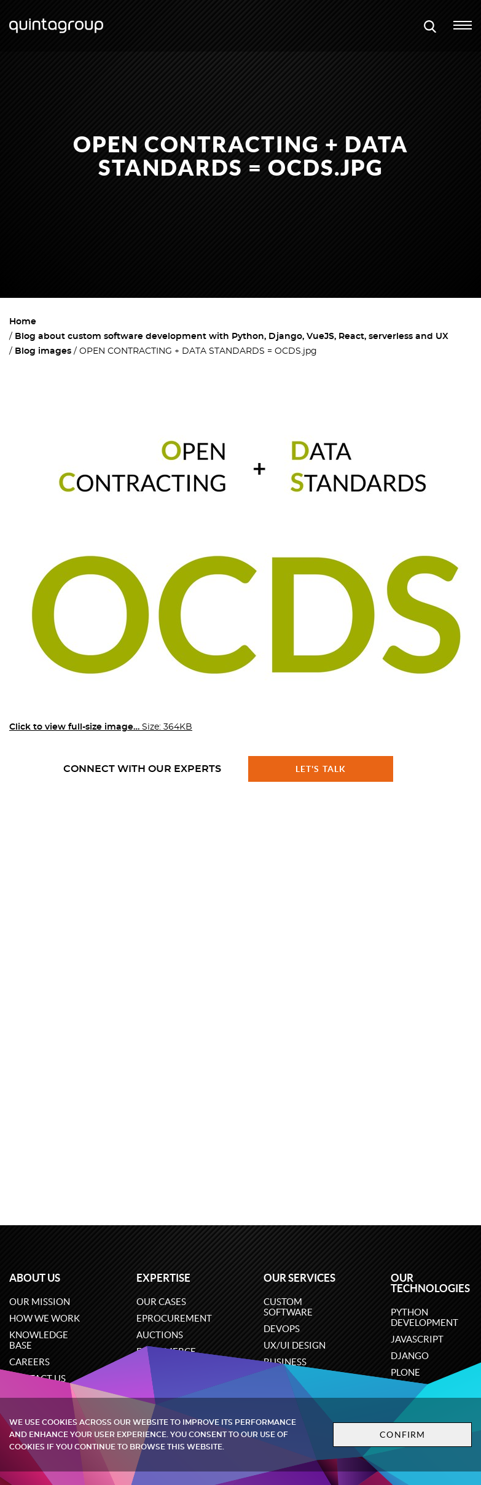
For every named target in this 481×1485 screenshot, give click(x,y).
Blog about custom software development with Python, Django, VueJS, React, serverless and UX (231, 336)
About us (34, 1278)
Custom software (288, 1306)
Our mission (39, 1301)
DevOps (282, 1328)
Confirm (402, 1435)
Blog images (43, 351)
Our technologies (430, 1283)
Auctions (159, 1335)
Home (22, 322)
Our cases (161, 1301)
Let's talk (320, 769)
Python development (424, 1317)
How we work (44, 1318)
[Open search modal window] (430, 26)
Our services (299, 1278)
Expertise (163, 1278)
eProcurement (174, 1318)
